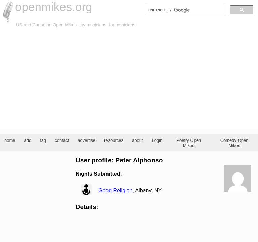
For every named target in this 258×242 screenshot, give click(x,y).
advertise (86, 140)
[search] (184, 10)
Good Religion (115, 190)
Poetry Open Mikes (188, 143)
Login (157, 140)
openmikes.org (53, 6)
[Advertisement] (129, 79)
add (28, 140)
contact (62, 140)
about (137, 140)
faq (43, 140)
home (9, 140)
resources (113, 140)
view (86, 189)
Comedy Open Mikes (234, 143)
